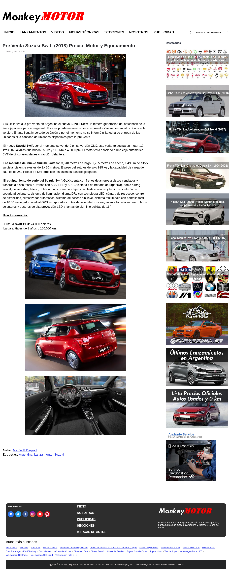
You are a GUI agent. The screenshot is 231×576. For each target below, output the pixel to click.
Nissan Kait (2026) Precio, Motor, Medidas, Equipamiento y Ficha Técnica (198, 203)
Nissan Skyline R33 (149, 547)
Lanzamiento (43, 454)
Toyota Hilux (156, 551)
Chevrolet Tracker (115, 551)
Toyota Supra (170, 551)
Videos (57, 32)
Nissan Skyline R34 (170, 547)
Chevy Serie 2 (98, 551)
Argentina (25, 454)
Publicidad (163, 32)
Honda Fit (35, 547)
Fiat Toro (24, 547)
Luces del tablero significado (73, 547)
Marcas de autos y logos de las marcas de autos (197, 274)
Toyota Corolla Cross (137, 551)
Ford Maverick (46, 551)
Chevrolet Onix (81, 551)
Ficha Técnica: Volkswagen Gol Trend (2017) (197, 129)
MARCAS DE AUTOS (91, 532)
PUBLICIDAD (86, 519)
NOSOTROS (85, 513)
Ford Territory (29, 551)
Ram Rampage (13, 551)
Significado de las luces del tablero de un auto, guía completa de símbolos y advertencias (197, 58)
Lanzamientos (33, 32)
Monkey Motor (71, 564)
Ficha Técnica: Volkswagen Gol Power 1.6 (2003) (197, 93)
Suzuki (59, 454)
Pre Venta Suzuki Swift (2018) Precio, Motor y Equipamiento (69, 45)
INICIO (81, 506)
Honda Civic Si (50, 547)
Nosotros (138, 32)
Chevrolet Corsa (63, 551)
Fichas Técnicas (84, 32)
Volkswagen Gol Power (17, 555)
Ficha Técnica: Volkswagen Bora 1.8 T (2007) (197, 238)
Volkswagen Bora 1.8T (191, 551)
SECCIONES (86, 525)
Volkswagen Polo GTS (66, 555)
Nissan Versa (208, 547)
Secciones (114, 32)
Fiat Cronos (11, 547)
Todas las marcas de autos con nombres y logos (113, 547)
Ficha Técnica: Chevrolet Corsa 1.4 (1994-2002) (197, 165)
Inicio (9, 32)
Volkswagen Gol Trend (42, 555)
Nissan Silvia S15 (191, 547)
